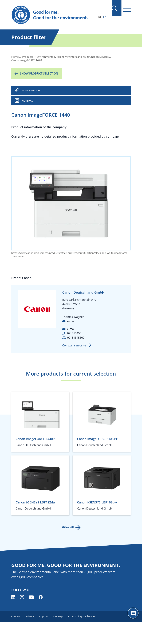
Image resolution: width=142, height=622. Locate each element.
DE (99, 16)
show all (67, 527)
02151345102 (75, 338)
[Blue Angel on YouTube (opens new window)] (31, 597)
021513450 (74, 333)
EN (104, 16)
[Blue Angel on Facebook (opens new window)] (41, 597)
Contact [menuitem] (15, 616)
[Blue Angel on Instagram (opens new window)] (22, 597)
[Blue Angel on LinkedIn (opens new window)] (13, 597)
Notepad (27, 100)
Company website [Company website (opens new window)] (74, 345)
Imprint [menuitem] (44, 616)
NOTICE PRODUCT (32, 90)
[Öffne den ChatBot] (133, 613)
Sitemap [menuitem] (58, 616)
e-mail (71, 321)
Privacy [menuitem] (30, 616)
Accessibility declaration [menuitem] (83, 616)
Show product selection (39, 73)
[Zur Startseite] (53, 15)
